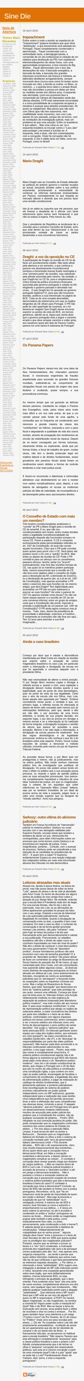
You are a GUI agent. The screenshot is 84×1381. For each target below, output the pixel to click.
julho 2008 (7, 152)
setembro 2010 (9, 207)
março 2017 (8, 372)
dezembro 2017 (9, 392)
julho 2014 (7, 304)
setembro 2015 (9, 334)
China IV (7, 71)
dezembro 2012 (9, 264)
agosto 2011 (8, 230)
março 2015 (8, 321)
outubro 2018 (8, 411)
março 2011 (8, 220)
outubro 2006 (8, 107)
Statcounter (6, 462)
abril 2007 (7, 120)
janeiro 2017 (8, 368)
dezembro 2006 (9, 111)
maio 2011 (7, 224)
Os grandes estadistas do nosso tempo (8, 55)
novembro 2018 (9, 413)
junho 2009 (7, 175)
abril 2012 (7, 247)
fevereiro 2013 (9, 268)
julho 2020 (7, 451)
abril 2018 (7, 400)
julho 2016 (7, 355)
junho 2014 (7, 302)
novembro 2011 (9, 237)
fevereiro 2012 (9, 243)
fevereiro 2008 (9, 141)
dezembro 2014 (9, 315)
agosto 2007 (8, 128)
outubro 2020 (8, 455)
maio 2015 (7, 326)
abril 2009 (7, 171)
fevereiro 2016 (9, 345)
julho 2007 (7, 126)
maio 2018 (7, 402)
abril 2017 (7, 375)
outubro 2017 (8, 387)
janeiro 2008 (8, 139)
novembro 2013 (9, 288)
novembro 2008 (9, 160)
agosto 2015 (8, 332)
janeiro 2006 (8, 88)
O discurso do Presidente (9, 45)
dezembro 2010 (9, 213)
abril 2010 (7, 196)
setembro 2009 (9, 181)
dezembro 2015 (9, 341)
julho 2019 (7, 430)
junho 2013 (7, 277)
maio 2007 (7, 122)
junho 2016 (7, 353)
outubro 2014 (8, 311)
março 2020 (8, 442)
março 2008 (8, 143)
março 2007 (8, 118)
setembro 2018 (9, 408)
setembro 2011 (9, 232)
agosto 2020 (8, 453)
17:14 (56, 147)
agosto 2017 (8, 383)
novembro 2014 (9, 313)
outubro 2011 (8, 234)
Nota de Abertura (9, 30)
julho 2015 (7, 330)
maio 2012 (7, 249)
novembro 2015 (9, 338)
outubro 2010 (8, 209)
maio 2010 (7, 198)
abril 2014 (7, 298)
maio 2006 (7, 97)
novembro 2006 (9, 109)
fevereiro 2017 (9, 370)
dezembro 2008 (9, 162)
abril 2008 (7, 145)
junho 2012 (7, 251)
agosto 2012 (8, 256)
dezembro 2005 (9, 86)
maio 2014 (7, 300)
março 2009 (8, 169)
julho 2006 (7, 101)
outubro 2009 (8, 184)
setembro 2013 (9, 283)
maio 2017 (7, 377)
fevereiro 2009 (9, 167)
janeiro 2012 (8, 241)
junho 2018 (7, 404)
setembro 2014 (9, 309)
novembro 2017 (9, 389)
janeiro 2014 (8, 292)
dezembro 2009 (9, 188)
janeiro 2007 (8, 113)
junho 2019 (7, 428)
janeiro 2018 (8, 394)
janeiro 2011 (8, 215)
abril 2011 (7, 222)
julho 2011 (7, 228)
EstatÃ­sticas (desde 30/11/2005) (6, 468)
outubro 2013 (8, 285)
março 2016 (8, 347)
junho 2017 (7, 379)
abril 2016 (7, 349)
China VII (7, 51)
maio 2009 (7, 173)
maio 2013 (7, 275)
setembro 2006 (9, 105)
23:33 (48, 807)
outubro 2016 (8, 362)
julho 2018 (7, 406)
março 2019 (8, 421)
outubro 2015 (8, 336)
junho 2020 (7, 449)
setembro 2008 (9, 156)
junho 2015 (7, 328)
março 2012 (8, 245)
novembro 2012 (9, 262)
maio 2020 (7, 447)
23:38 (48, 503)
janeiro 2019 (8, 417)
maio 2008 (7, 147)
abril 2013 (7, 273)
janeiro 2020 (8, 440)
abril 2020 (7, 445)
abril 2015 (7, 324)
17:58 (56, 1367)
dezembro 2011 (9, 239)
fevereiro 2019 (9, 419)
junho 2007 (7, 124)
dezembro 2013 (9, 290)
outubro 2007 (8, 133)
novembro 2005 (9, 84)
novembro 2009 (9, 186)
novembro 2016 (9, 364)
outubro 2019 (8, 436)
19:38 (56, 628)
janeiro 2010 (8, 190)
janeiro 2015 (8, 317)
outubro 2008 (8, 158)
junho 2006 (7, 99)
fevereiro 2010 (9, 192)
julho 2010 (7, 203)
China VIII (7, 49)
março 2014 (8, 296)
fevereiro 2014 (9, 294)
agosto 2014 (8, 307)
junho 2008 (7, 150)
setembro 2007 (9, 130)
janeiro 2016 (8, 343)
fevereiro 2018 (9, 396)
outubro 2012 (8, 260)
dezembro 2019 (9, 438)
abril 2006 (7, 94)
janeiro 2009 (8, 164)
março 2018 (8, 398)
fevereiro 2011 (9, 217)
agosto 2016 (8, 358)
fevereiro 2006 (9, 90)
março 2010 (8, 194)
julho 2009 (7, 177)
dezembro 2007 (9, 137)
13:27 (48, 243)
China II (6, 76)
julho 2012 (7, 254)
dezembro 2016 (9, 366)
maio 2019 (7, 425)
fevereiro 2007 (9, 116)
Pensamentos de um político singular (10, 64)
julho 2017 (7, 381)
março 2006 (8, 92)
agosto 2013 (8, 281)
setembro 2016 (9, 360)
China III (7, 74)
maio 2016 (7, 351)
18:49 (56, 869)
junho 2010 (7, 200)
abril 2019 (7, 423)
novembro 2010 (9, 211)
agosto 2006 (8, 103)
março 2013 (8, 271)
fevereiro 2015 (9, 319)
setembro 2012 (9, 258)
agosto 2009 (8, 179)
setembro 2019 (9, 434)
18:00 (56, 331)
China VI (7, 60)
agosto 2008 (8, 154)
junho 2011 (7, 226)
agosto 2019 (8, 432)
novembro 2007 (9, 135)
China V (6, 69)
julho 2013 (7, 279)
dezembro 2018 (9, 415)
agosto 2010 (8, 205)
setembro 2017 (9, 385)
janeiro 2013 (8, 266)
